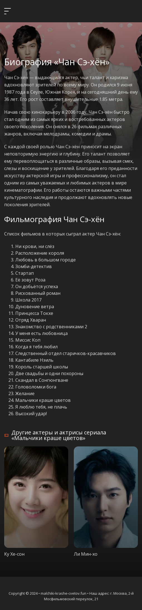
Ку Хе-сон (14, 554)
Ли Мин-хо (85, 554)
